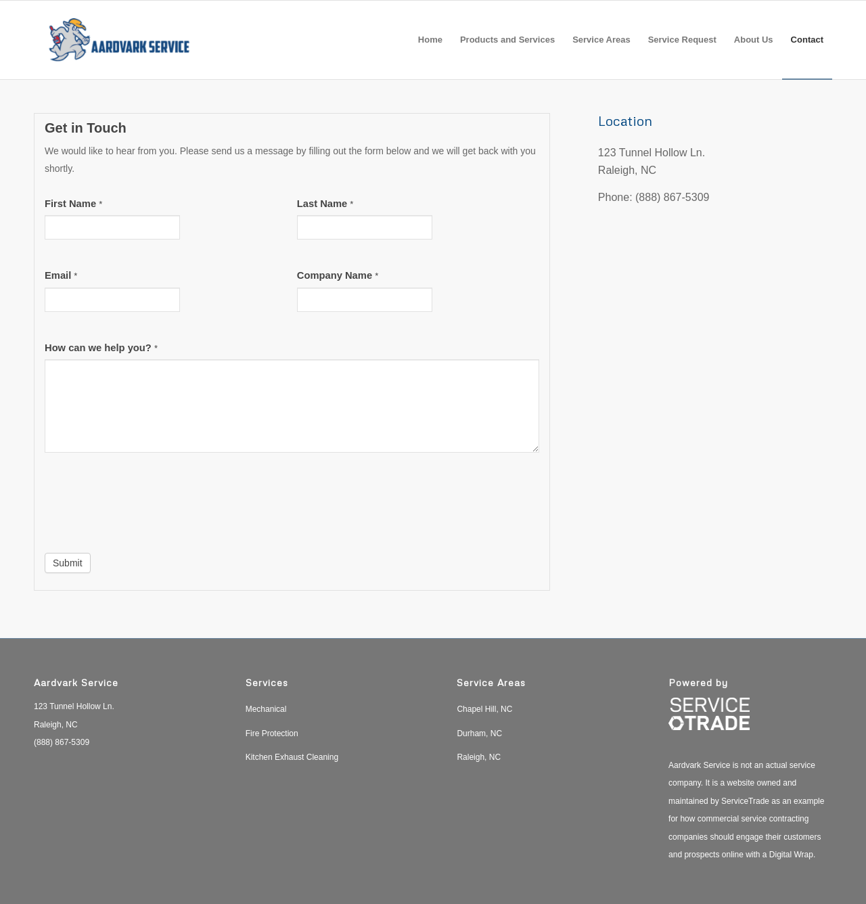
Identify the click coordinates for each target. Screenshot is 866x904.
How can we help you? (101, 347)
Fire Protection (272, 733)
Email (61, 275)
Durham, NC (479, 733)
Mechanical (266, 709)
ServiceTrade (745, 801)
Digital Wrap (791, 854)
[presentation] (147, 506)
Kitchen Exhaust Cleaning (292, 757)
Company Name (337, 275)
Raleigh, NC (479, 757)
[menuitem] (430, 40)
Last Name (325, 203)
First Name (73, 203)
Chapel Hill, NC (484, 709)
